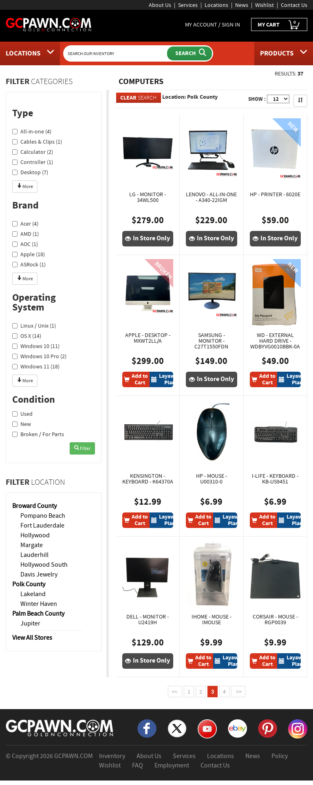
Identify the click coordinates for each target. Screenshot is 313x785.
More (25, 186)
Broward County (34, 506)
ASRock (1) (29, 264)
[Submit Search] (189, 53)
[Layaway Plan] (166, 379)
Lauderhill (34, 555)
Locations (216, 5)
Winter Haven (38, 604)
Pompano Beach (42, 516)
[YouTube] (207, 728)
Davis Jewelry (38, 574)
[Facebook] (146, 728)
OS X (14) (26, 335)
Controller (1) (32, 162)
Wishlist (264, 5)
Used (22, 413)
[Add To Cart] (136, 379)
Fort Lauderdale (42, 525)
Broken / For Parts (38, 434)
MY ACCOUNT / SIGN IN (212, 24)
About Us (160, 5)
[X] (177, 728)
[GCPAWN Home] (60, 727)
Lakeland (33, 594)
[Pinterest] (267, 728)
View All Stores (32, 638)
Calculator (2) (32, 151)
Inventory (112, 756)
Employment (171, 765)
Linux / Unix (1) (34, 325)
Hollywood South (44, 565)
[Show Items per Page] (278, 99)
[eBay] (237, 728)
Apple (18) (28, 254)
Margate (31, 545)
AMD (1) (25, 233)
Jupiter (30, 623)
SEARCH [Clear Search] (138, 98)
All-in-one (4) (31, 131)
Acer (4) (25, 223)
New (21, 424)
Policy (279, 756)
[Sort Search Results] (300, 101)
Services (188, 5)
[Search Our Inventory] (116, 53)
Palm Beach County (38, 614)
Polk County (28, 584)
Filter (82, 448)
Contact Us (294, 5)
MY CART (279, 24)
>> (238, 691)
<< (175, 691)
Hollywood (35, 535)
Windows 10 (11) (36, 346)
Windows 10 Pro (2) (39, 356)
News (241, 5)
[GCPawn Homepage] (49, 24)
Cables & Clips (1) (37, 141)
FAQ (137, 765)
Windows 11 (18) (36, 366)
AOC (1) (25, 244)
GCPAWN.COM (73, 756)
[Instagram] (297, 728)
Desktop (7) (30, 172)
